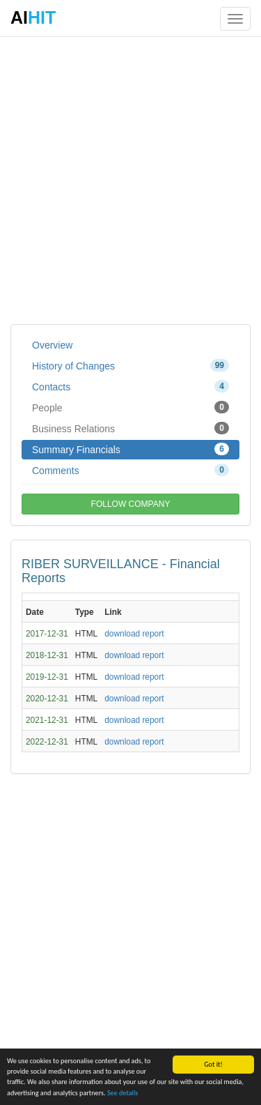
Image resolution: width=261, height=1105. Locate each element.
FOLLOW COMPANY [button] (131, 504)
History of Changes (130, 365)
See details (122, 1093)
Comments (130, 470)
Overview (52, 345)
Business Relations (130, 428)
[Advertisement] (130, 179)
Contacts (130, 386)
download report (134, 634)
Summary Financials (130, 449)
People (130, 407)
